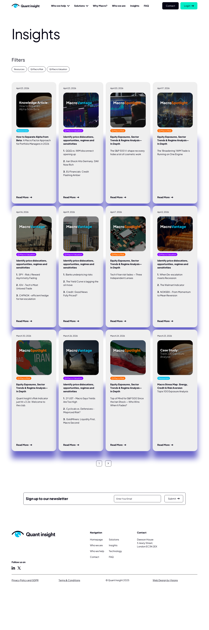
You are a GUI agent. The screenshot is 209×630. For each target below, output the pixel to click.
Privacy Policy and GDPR (25, 580)
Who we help (58, 5)
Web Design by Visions (165, 580)
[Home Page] (25, 5)
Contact (94, 556)
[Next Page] (108, 463)
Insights (113, 545)
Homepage (96, 539)
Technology (115, 551)
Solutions (79, 5)
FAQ (111, 556)
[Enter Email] (137, 498)
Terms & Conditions (69, 580)
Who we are (96, 545)
